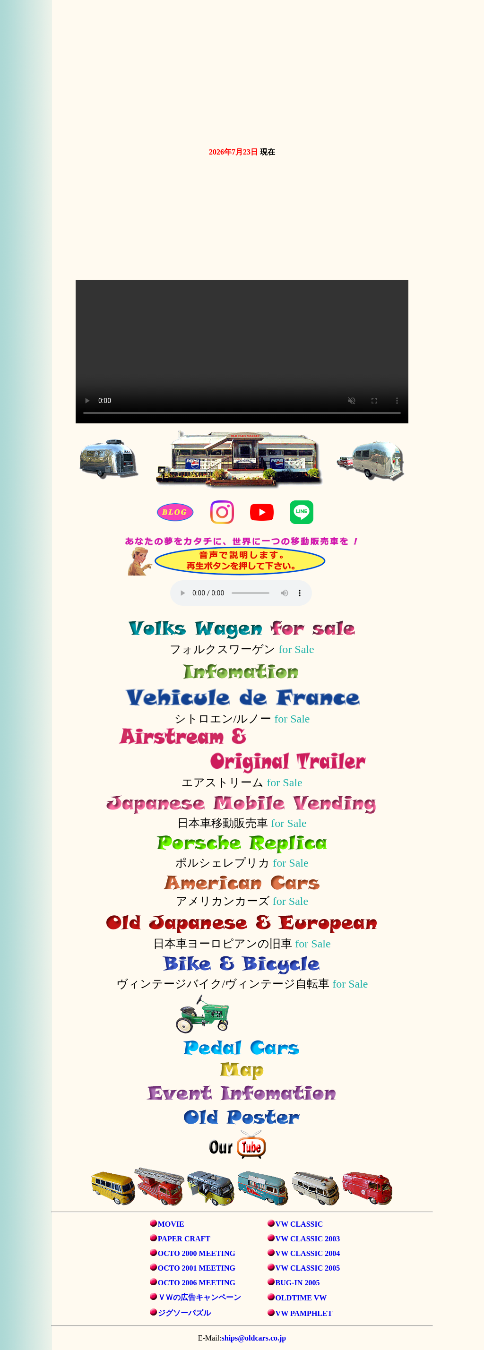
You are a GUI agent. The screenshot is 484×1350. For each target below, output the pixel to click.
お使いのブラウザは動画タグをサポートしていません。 (242, 72)
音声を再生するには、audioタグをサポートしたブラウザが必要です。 (241, 593)
